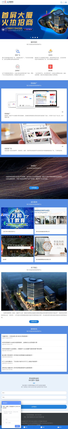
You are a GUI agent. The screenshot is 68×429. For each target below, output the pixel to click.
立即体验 (34, 188)
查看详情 (34, 321)
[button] (30, 37)
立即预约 (34, 406)
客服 (42, 427)
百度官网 (38, 425)
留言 (25, 427)
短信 (59, 427)
